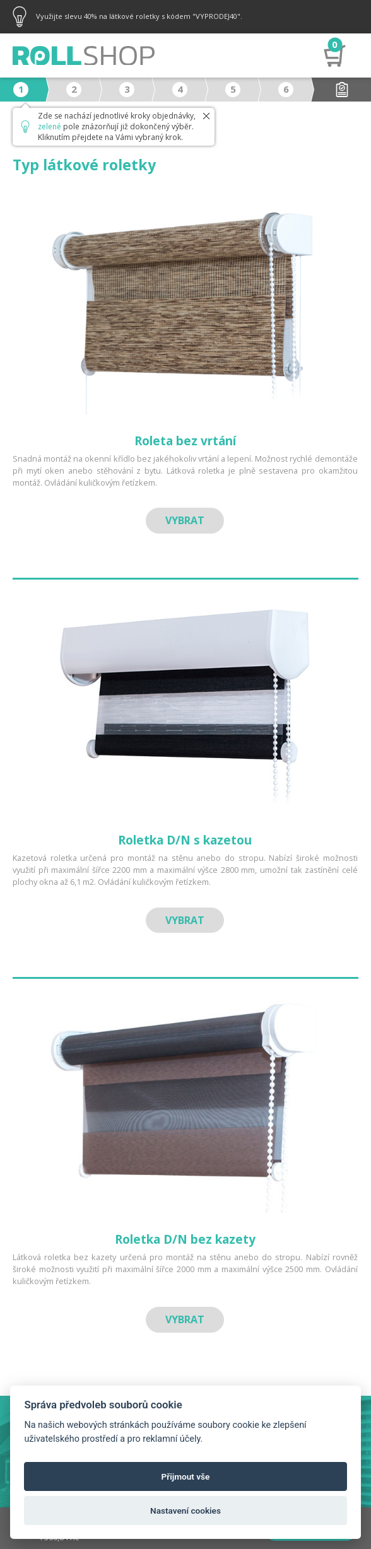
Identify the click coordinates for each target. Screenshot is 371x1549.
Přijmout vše (186, 1476)
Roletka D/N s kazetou (185, 840)
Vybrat (184, 520)
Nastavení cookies (185, 1510)
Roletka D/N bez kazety (185, 1239)
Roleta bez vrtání (185, 441)
